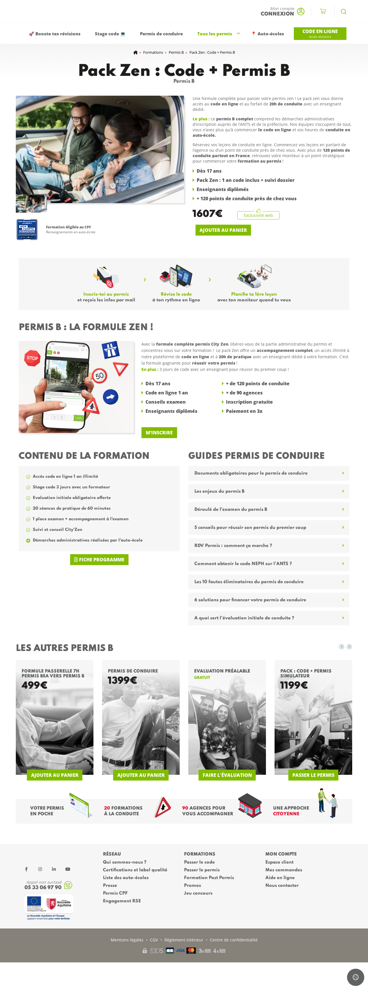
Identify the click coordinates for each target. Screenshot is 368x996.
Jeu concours (198, 893)
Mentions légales (127, 940)
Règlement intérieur (183, 940)
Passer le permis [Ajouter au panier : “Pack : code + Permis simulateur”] (313, 775)
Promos (192, 885)
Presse (110, 885)
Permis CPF (115, 893)
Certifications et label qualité (135, 870)
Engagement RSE (122, 901)
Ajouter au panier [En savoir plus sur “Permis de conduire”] (141, 775)
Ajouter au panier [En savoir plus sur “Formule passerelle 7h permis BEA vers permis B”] (54, 775)
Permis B (176, 52)
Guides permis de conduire (256, 456)
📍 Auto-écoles (267, 33)
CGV (154, 940)
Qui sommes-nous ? (124, 862)
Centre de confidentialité (234, 940)
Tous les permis (214, 33)
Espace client (279, 862)
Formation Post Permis (209, 878)
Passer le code (199, 862)
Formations (153, 52)
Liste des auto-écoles (126, 878)
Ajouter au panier (223, 230)
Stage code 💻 (110, 33)
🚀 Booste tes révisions (54, 33)
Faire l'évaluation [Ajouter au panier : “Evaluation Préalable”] (227, 775)
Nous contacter (282, 885)
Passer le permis (202, 870)
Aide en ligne (280, 878)
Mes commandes (283, 870)
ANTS (245, 124)
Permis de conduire (161, 33)
